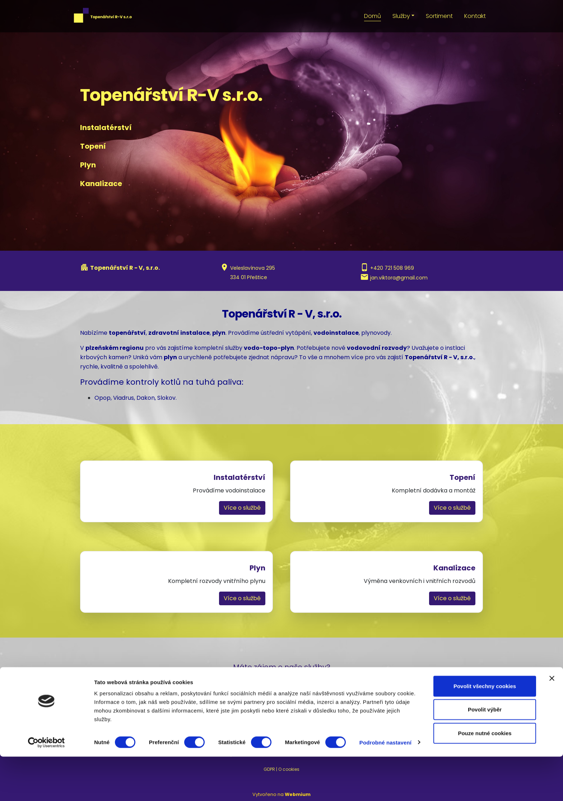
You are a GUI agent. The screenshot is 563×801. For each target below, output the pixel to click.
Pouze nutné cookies (484, 777)
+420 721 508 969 (392, 268)
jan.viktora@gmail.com (399, 277)
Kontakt (475, 16)
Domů (372, 16)
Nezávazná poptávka (281, 703)
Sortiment (439, 16)
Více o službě (242, 508)
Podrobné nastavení (385, 787)
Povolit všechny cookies (484, 730)
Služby (401, 16)
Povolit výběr (485, 754)
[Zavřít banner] (551, 722)
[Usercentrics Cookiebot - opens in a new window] (46, 787)
